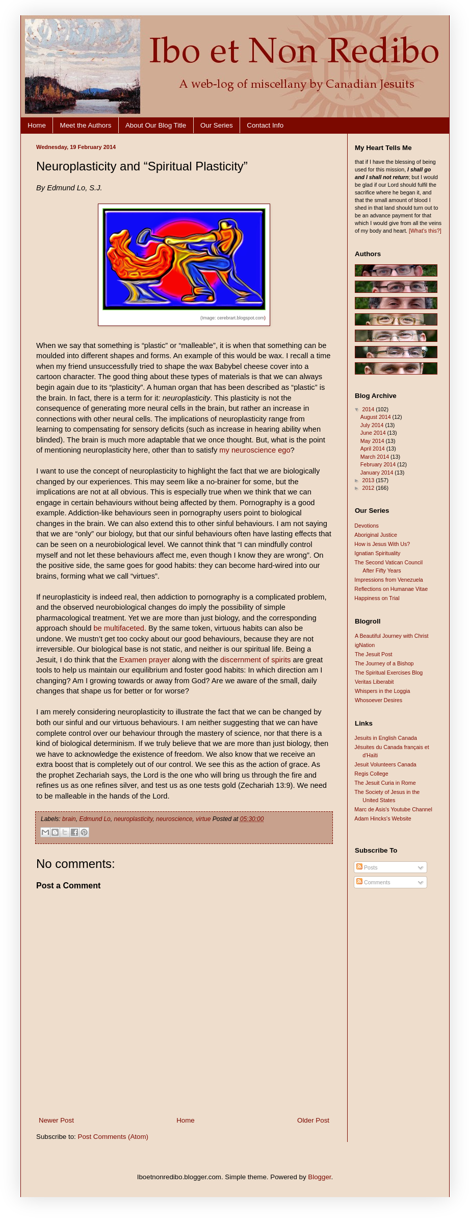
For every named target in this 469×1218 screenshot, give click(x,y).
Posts (367, 867)
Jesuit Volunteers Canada (385, 764)
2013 (369, 480)
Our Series (216, 125)
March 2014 (375, 457)
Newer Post (56, 1120)
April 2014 (373, 448)
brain (69, 819)
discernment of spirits (255, 660)
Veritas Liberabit (374, 682)
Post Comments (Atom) (113, 1136)
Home (37, 125)
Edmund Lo (94, 819)
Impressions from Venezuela (388, 580)
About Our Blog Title (155, 125)
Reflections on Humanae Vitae (391, 589)
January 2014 (377, 472)
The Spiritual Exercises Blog (389, 672)
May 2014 (373, 441)
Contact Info (265, 125)
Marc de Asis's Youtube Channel (393, 809)
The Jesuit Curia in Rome (384, 783)
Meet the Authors (86, 125)
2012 (369, 488)
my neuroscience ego (254, 450)
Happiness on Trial (376, 598)
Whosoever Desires (378, 700)
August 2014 (376, 417)
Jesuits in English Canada (385, 738)
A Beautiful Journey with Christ (392, 636)
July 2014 (372, 425)
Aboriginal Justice (375, 535)
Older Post (313, 1120)
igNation (365, 645)
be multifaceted (118, 628)
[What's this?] (425, 231)
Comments (373, 882)
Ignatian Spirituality (377, 553)
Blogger (319, 1177)
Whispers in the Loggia (382, 691)
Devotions (366, 526)
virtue (203, 819)
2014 (369, 409)
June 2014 (373, 433)
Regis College (371, 773)
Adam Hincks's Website (382, 818)
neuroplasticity (133, 819)
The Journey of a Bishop (384, 663)
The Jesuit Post (373, 654)
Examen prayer (144, 660)
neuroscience (174, 819)
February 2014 (378, 464)
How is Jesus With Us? (382, 544)
